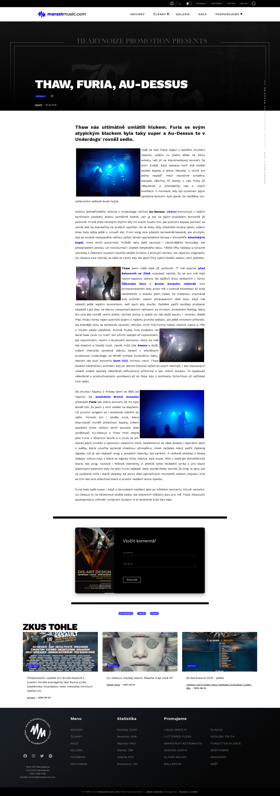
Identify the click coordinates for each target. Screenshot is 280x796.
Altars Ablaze (175, 757)
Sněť (214, 764)
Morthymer (220, 750)
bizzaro (183, 791)
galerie (76, 750)
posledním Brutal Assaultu (117, 396)
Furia (154, 613)
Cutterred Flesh (177, 736)
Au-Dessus (126, 613)
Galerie (183, 14)
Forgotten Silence (226, 743)
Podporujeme (227, 14)
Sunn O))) (120, 360)
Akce (202, 14)
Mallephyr (172, 764)
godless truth (222, 736)
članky (76, 736)
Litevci (171, 211)
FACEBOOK (201, 3)
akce (74, 743)
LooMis (193, 791)
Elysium (217, 729)
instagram (79, 764)
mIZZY (38, 105)
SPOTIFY (244, 3)
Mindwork (218, 757)
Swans (142, 345)
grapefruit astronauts (183, 743)
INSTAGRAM (216, 3)
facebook (78, 757)
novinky (77, 729)
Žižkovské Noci (134, 283)
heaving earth (175, 750)
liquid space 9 (175, 729)
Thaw (141, 613)
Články (159, 14)
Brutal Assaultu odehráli (175, 283)
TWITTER (231, 3)
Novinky (138, 14)
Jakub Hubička (154, 791)
